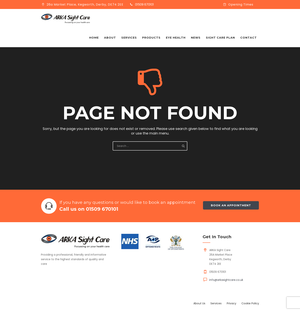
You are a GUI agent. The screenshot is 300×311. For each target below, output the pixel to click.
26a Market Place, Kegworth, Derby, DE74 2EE (85, 4)
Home (94, 37)
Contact (248, 37)
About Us (199, 303)
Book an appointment (231, 205)
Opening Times (240, 4)
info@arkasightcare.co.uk (226, 280)
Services (129, 37)
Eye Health (176, 37)
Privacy (231, 303)
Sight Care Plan (220, 37)
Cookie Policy (250, 303)
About (110, 37)
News (196, 37)
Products (151, 37)
